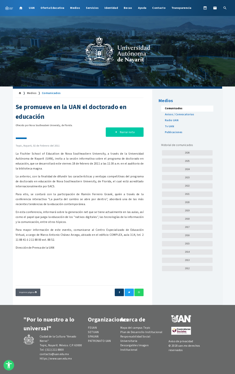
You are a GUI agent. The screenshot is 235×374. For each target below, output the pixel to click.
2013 (187, 260)
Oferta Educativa (52, 8)
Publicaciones (173, 132)
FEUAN (92, 328)
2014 (187, 252)
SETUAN (93, 332)
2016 (187, 235)
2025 (187, 161)
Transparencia (181, 8)
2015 (187, 243)
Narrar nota (125, 132)
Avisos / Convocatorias (179, 114)
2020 (187, 202)
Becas (128, 8)
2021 (187, 194)
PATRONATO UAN (99, 341)
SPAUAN (93, 337)
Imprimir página (28, 292)
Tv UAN (169, 126)
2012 (187, 268)
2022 (187, 185)
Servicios (92, 8)
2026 (187, 152)
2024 (187, 169)
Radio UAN (171, 120)
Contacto (159, 8)
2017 (187, 227)
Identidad (111, 8)
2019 (187, 210)
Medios (75, 8)
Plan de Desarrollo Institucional (141, 332)
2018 (187, 219)
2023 (187, 177)
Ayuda (142, 8)
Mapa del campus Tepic (135, 328)
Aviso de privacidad (181, 341)
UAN (32, 8)
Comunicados (51, 93)
